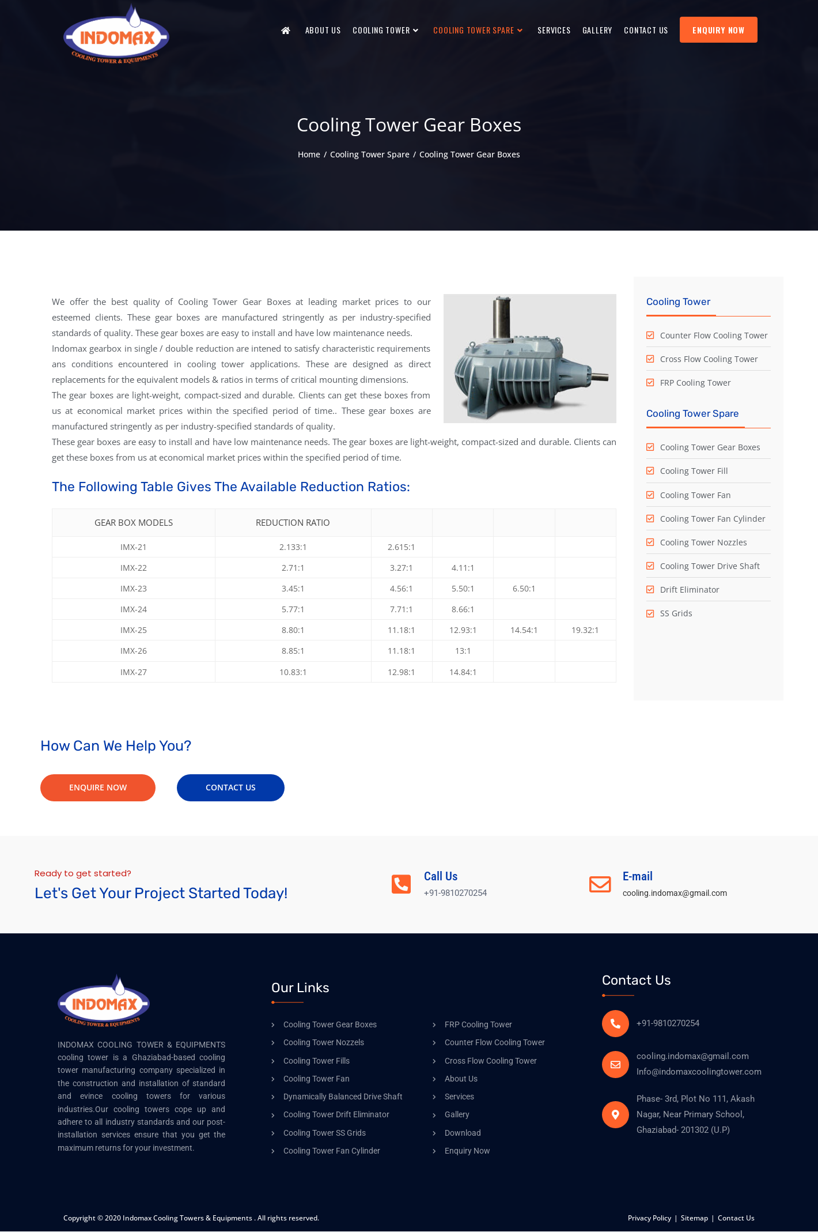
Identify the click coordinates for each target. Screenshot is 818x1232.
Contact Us (736, 1218)
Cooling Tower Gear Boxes (469, 154)
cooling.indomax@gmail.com (680, 893)
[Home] (309, 154)
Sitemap (694, 1218)
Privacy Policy (649, 1218)
